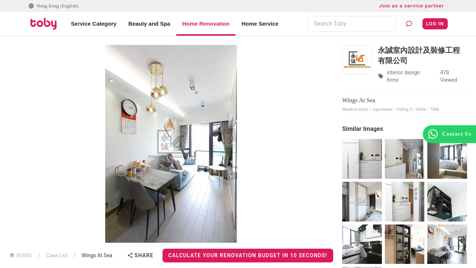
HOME (20, 254)
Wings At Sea (96, 255)
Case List (57, 255)
